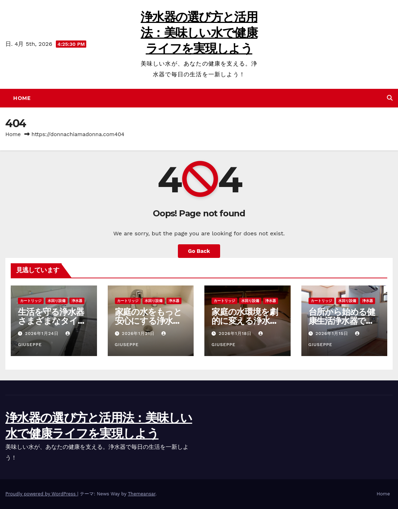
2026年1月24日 (42, 333)
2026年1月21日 (139, 333)
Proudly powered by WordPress (41, 493)
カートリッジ (31, 301)
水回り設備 (56, 301)
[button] (390, 98)
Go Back (199, 251)
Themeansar (141, 493)
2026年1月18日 (236, 333)
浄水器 (77, 301)
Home (21, 98)
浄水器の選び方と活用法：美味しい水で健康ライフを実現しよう (199, 32)
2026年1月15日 (332, 333)
